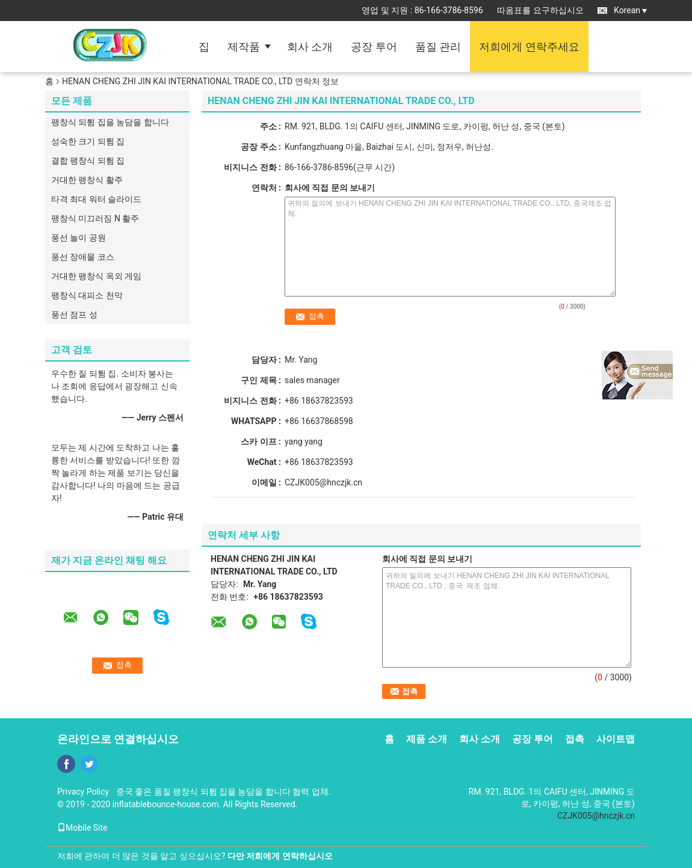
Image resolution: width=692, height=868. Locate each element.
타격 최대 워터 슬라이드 (96, 199)
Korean (630, 10)
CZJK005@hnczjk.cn (323, 482)
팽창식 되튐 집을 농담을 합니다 (110, 122)
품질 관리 (438, 46)
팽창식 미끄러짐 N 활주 (95, 218)
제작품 (243, 46)
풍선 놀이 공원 (78, 237)
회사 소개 (310, 46)
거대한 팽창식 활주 (87, 180)
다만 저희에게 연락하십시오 (280, 856)
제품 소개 (426, 739)
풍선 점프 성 (74, 314)
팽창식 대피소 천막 (87, 295)
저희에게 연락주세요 (529, 46)
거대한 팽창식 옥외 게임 (96, 276)
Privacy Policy (83, 791)
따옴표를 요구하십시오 (540, 10)
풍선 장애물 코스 (82, 257)
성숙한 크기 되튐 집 (88, 141)
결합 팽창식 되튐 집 (88, 160)
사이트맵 (615, 739)
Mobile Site (82, 828)
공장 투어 (374, 46)
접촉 (574, 739)
